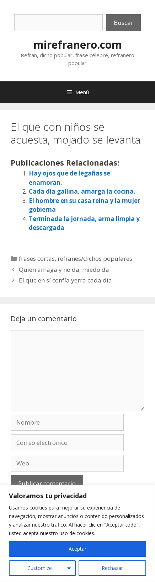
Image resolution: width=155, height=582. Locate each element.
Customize (39, 568)
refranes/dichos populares (95, 258)
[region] (77, 533)
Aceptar (77, 548)
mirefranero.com (77, 44)
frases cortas (37, 258)
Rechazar (112, 568)
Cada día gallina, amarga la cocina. (82, 191)
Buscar (123, 22)
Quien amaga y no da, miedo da (64, 269)
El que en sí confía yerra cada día (65, 280)
